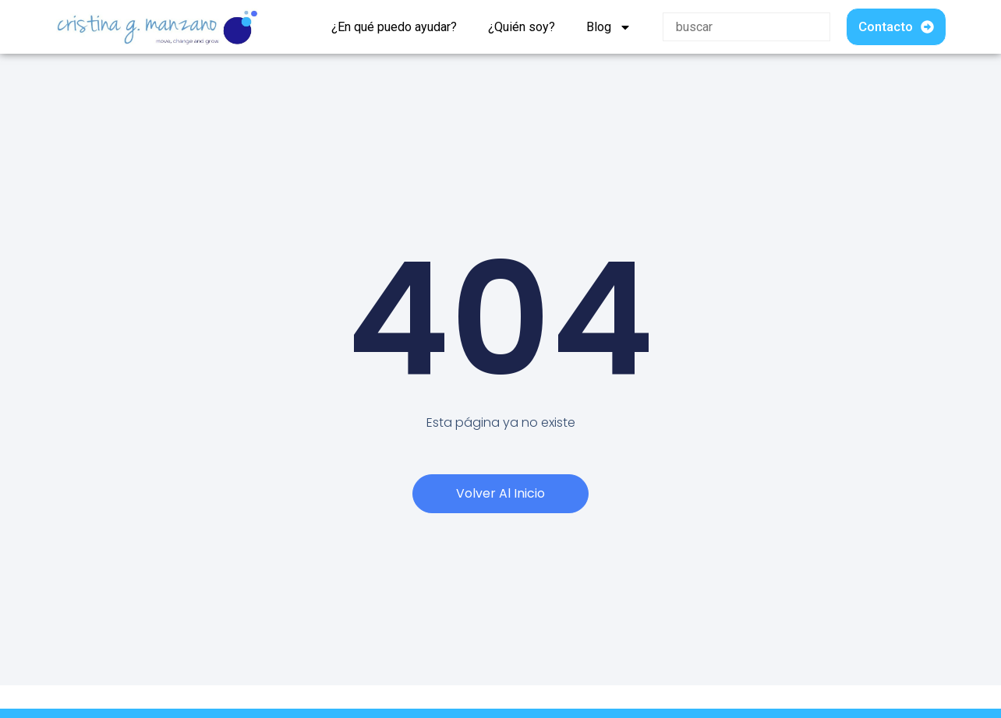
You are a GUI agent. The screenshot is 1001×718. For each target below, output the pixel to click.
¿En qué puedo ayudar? (394, 26)
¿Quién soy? (521, 26)
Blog (608, 27)
